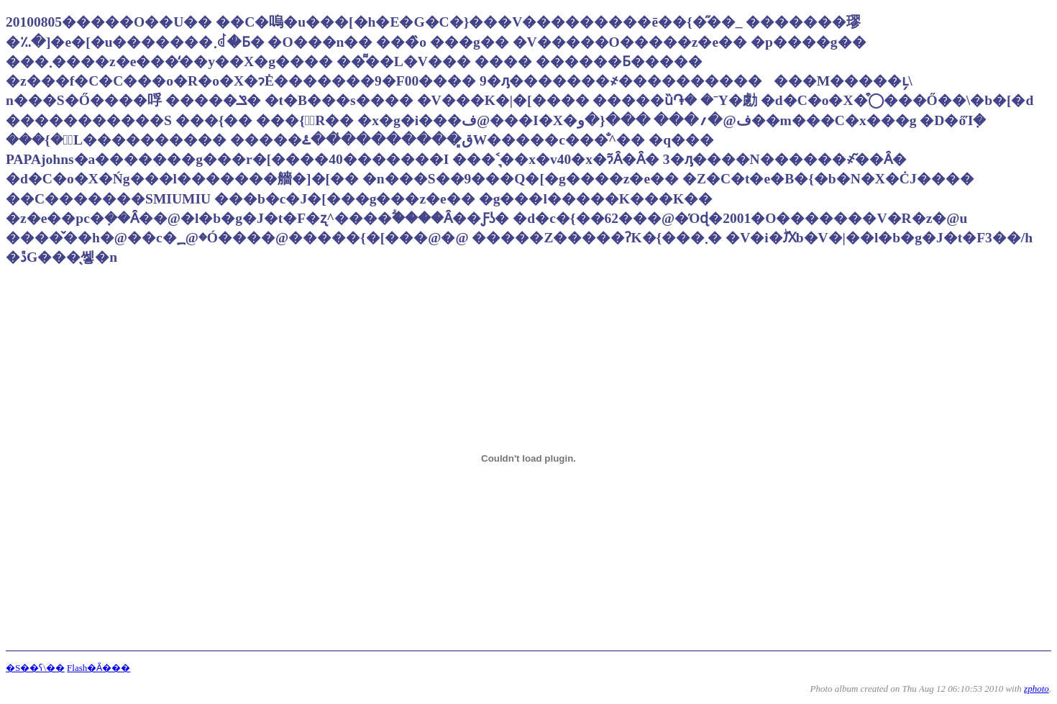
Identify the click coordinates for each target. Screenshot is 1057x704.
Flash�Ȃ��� (98, 667)
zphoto (1036, 688)
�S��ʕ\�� (35, 667)
